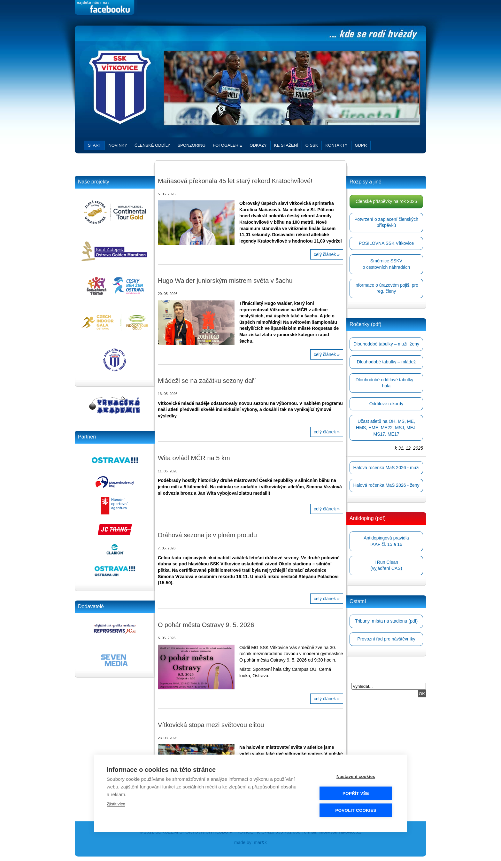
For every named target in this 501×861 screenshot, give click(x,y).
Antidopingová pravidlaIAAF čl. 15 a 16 (386, 541)
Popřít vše (356, 793)
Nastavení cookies (355, 776)
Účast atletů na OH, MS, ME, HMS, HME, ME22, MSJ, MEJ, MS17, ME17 (386, 427)
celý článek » (327, 254)
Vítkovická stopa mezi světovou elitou (211, 724)
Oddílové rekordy (386, 403)
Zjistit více (116, 804)
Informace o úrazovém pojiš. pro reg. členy (386, 288)
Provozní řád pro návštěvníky (386, 638)
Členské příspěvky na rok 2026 (386, 201)
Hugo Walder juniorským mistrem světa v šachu (225, 280)
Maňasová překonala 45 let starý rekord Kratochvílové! (235, 180)
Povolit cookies (355, 810)
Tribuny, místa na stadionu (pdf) (386, 621)
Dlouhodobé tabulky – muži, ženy (386, 343)
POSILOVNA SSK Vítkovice (386, 243)
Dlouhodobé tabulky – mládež (386, 361)
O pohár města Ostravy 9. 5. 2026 (206, 624)
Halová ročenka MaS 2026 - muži (386, 467)
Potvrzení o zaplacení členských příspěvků (386, 222)
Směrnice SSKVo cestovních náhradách (386, 264)
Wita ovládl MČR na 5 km (194, 458)
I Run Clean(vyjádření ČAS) (386, 565)
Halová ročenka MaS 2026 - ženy (386, 485)
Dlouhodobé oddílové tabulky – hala (386, 383)
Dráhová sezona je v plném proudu (207, 535)
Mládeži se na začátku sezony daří (207, 380)
